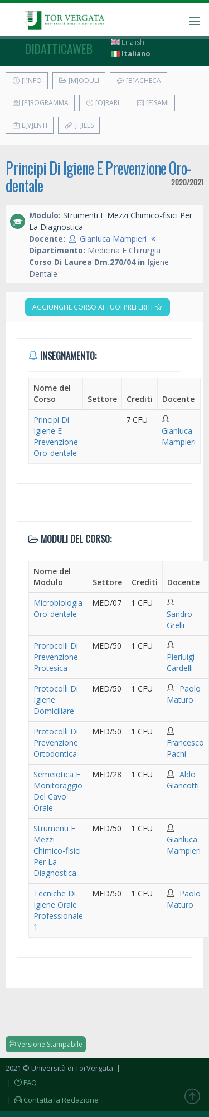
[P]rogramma (40, 102)
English (127, 42)
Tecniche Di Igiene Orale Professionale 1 (58, 910)
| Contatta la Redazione (52, 1100)
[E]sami (152, 102)
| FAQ (21, 1082)
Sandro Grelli (179, 619)
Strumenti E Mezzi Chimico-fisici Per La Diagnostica (57, 850)
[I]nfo (27, 80)
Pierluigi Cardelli (181, 662)
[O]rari (102, 102)
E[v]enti (29, 125)
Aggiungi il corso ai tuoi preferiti (97, 307)
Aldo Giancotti (183, 780)
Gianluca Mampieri (113, 238)
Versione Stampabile (45, 1044)
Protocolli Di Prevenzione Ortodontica (55, 742)
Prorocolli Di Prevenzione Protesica (55, 656)
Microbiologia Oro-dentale (57, 608)
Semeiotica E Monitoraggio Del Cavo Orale (57, 791)
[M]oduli (79, 80)
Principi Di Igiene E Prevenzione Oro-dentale (98, 176)
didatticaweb (59, 48)
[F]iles (79, 125)
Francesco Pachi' (185, 748)
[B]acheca (138, 80)
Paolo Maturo (184, 694)
